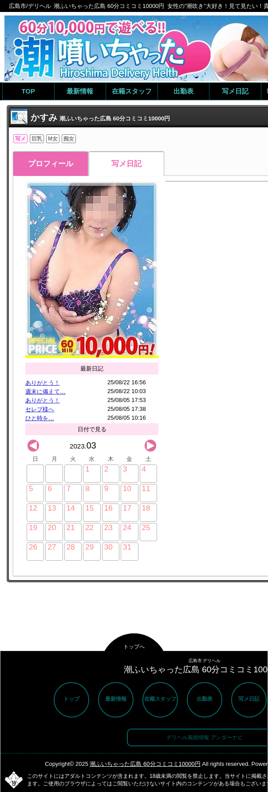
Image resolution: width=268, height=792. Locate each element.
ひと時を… (39, 418)
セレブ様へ (39, 409)
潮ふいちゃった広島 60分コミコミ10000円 (145, 764)
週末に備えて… (45, 391)
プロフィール (50, 164)
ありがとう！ (42, 382)
